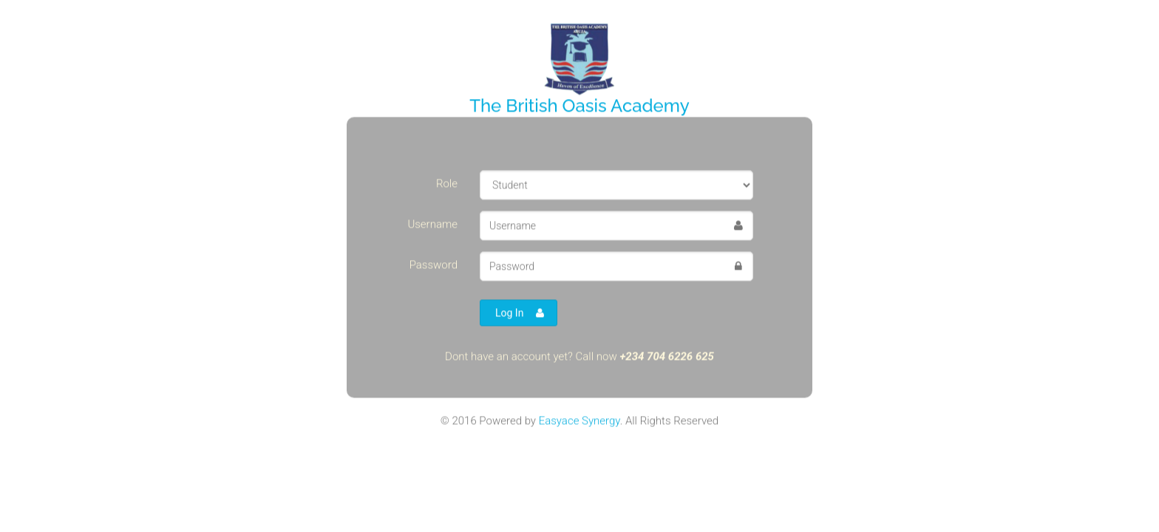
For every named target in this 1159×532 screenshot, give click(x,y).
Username (432, 224)
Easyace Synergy (579, 420)
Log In (519, 312)
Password (433, 264)
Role (447, 183)
